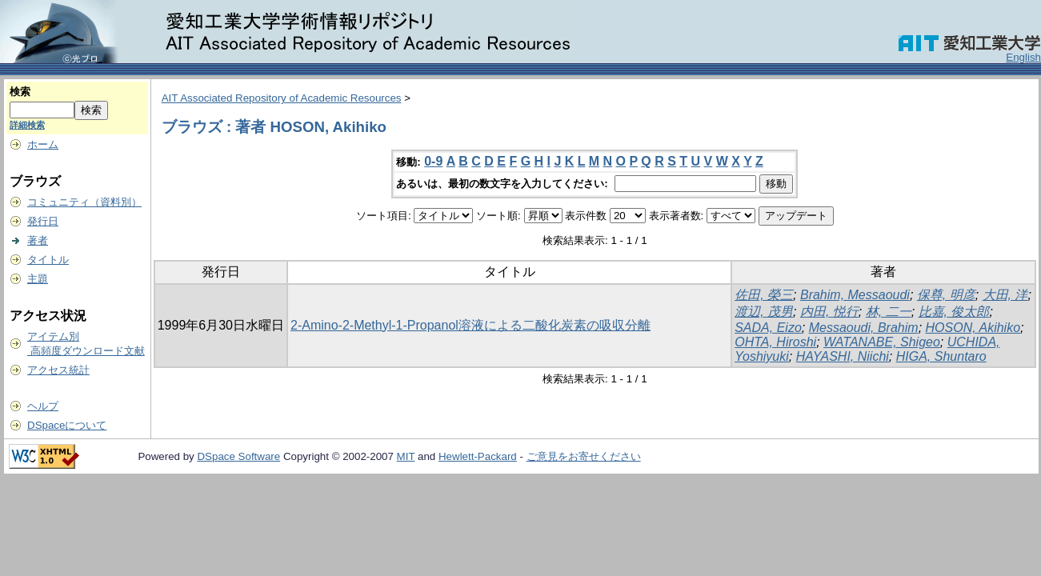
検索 (20, 92)
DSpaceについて (66, 425)
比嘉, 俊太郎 (954, 311)
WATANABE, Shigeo (881, 342)
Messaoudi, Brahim (864, 327)
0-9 (433, 161)
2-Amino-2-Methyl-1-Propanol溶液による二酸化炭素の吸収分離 (470, 325)
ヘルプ (42, 406)
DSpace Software (238, 456)
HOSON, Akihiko (973, 327)
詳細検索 (27, 125)
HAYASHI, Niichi (842, 356)
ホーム (42, 144)
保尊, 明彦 (946, 295)
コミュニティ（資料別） (84, 202)
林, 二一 (888, 311)
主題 (37, 279)
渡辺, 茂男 (764, 311)
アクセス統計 (58, 370)
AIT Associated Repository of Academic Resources (282, 98)
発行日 (42, 221)
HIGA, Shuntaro (941, 356)
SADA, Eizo (768, 327)
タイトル (48, 260)
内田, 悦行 (829, 311)
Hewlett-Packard (477, 456)
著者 (37, 240)
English (1023, 57)
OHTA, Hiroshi (775, 342)
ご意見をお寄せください (584, 456)
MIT (406, 456)
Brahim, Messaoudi (855, 295)
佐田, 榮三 (764, 295)
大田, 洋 (1005, 295)
